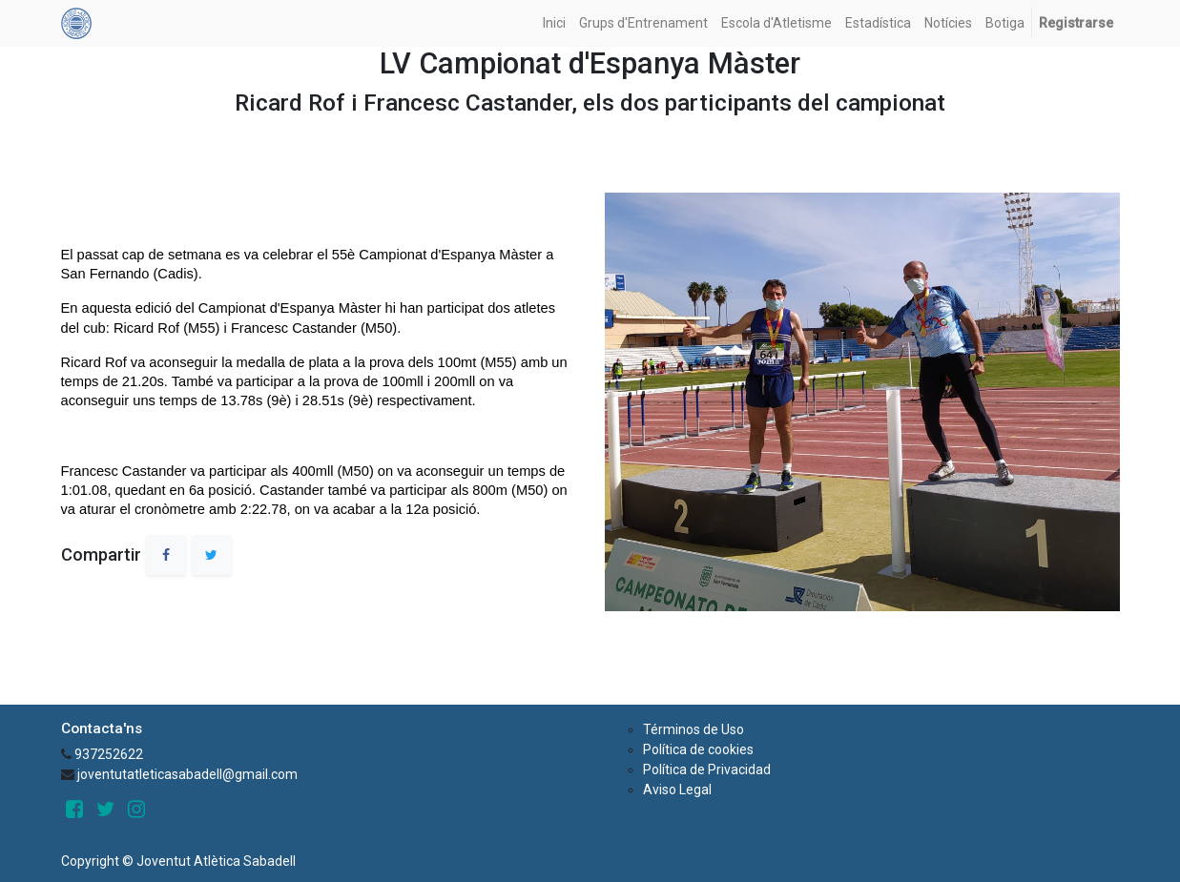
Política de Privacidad (707, 769)
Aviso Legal (677, 789)
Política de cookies (698, 749)
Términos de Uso (693, 729)
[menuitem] (554, 23)
